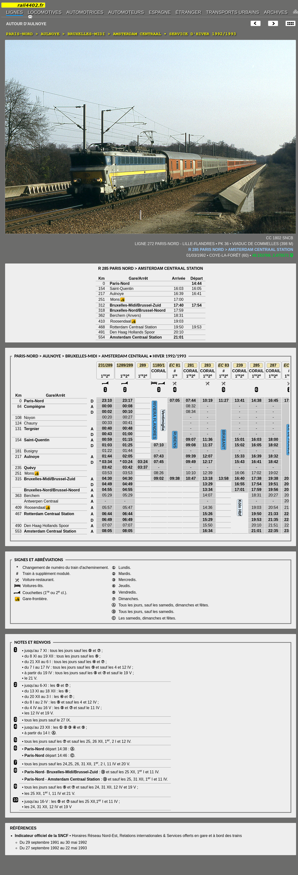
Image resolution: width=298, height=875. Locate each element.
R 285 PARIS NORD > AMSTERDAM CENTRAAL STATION (240, 250)
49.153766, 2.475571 (270, 255)
